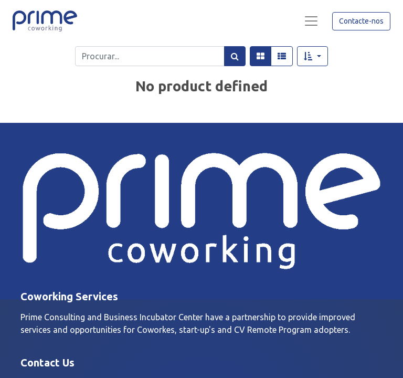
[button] (312, 56)
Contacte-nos (361, 21)
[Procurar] (235, 56)
